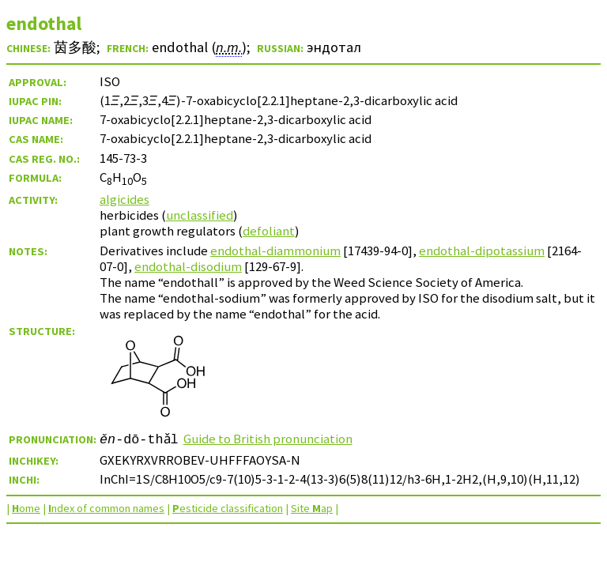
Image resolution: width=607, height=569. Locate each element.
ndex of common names (106, 508)
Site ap (312, 508)
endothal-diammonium (275, 250)
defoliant (269, 230)
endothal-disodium (188, 266)
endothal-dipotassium (482, 250)
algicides (124, 199)
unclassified (199, 215)
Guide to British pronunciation (268, 438)
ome (26, 508)
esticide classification (227, 508)
